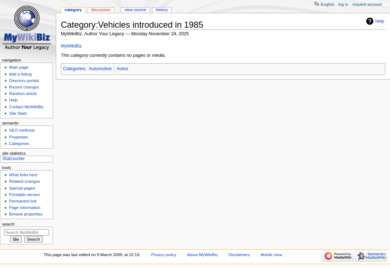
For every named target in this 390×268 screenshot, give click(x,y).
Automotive (100, 68)
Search (8, 224)
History (162, 10)
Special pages (22, 188)
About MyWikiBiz (202, 255)
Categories (74, 68)
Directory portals (24, 80)
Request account (367, 4)
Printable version (24, 194)
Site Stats (18, 113)
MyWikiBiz (71, 46)
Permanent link (22, 201)
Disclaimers (239, 255)
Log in (343, 4)
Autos (122, 68)
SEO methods (22, 130)
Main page (18, 67)
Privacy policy (163, 255)
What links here (23, 175)
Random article (23, 93)
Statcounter (14, 158)
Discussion (100, 10)
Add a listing (20, 74)
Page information (24, 207)
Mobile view (271, 255)
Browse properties (25, 214)
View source (135, 10)
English (327, 4)
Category (73, 10)
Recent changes (24, 87)
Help (379, 21)
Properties (18, 137)
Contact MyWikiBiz (26, 107)
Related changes (24, 181)
